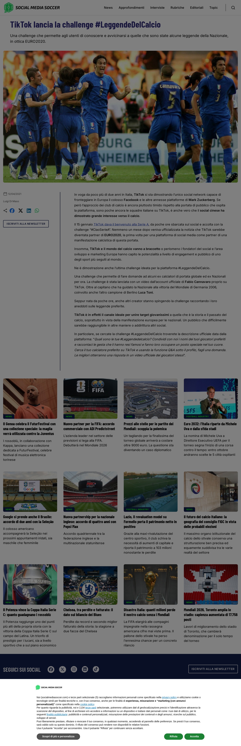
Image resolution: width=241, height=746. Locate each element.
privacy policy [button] (169, 697)
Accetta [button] (194, 736)
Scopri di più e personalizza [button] (58, 736)
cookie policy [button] (87, 704)
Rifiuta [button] (173, 736)
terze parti (90, 707)
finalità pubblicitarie (56, 714)
